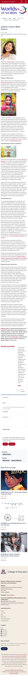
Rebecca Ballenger (16, 460)
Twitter (12, 236)
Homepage (5, 411)
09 (18, 18)
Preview (12, 444)
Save (5, 444)
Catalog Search (4, 620)
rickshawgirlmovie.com (15, 140)
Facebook (16, 236)
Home (5, 18)
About (2, 611)
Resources (3, 617)
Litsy (2, 628)
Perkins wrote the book (6, 82)
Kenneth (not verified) (8, 346)
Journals (3, 613)
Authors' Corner (7, 454)
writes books (11, 62)
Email (4, 403)
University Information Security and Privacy (14, 670)
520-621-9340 (11, 595)
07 (22, 18)
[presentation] (13, 434)
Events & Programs (5, 618)
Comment (5, 417)
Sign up (4, 648)
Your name (5, 397)
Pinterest (4, 630)
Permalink (23, 391)
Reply (19, 385)
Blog (10, 18)
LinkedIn (3, 237)
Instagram (22, 236)
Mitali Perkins (6, 460)
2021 (14, 18)
